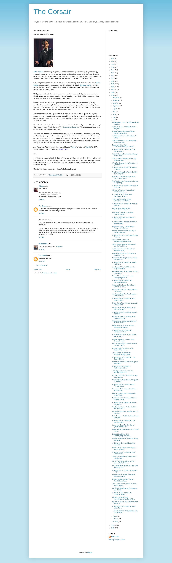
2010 (113, 81)
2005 (113, 95)
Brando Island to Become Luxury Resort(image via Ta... (122, 276)
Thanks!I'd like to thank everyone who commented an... (124, 322)
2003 (113, 528)
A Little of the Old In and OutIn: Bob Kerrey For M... (123, 299)
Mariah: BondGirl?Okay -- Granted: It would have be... (124, 254)
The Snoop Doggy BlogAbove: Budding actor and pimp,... (124, 173)
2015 (113, 67)
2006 (113, 92)
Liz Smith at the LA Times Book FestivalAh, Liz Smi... (122, 195)
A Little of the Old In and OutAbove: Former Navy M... (123, 249)
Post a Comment (41, 265)
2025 (113, 59)
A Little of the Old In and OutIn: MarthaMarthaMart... (122, 281)
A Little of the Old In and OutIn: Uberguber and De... (122, 331)
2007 (113, 89)
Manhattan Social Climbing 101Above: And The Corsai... (124, 398)
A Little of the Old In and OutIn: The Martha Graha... (123, 421)
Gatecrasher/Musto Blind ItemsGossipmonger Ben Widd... (123, 498)
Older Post (97, 269)
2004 (113, 525)
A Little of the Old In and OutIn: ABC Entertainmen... (123, 453)
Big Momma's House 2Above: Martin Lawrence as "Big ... (123, 317)
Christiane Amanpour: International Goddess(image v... (123, 191)
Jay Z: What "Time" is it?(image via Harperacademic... (123, 267)
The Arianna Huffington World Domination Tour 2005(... (121, 200)
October (115, 103)
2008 (113, 87)
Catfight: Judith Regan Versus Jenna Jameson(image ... (124, 308)
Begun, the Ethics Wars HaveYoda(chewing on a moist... (123, 146)
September (116, 106)
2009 (113, 84)
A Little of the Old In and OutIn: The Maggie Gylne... (123, 150)
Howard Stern (85, 85)
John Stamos (38, 72)
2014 (113, 70)
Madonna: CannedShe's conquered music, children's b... (123, 177)
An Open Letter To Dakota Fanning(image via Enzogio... (122, 240)
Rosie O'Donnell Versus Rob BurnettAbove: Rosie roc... (121, 209)
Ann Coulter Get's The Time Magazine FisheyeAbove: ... (124, 295)
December (116, 97)
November (116, 100)
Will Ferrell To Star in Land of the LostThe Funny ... (122, 213)
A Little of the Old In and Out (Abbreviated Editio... (121, 367)
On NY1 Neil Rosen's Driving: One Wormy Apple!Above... (123, 462)
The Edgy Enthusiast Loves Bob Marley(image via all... (122, 371)
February (116, 519)
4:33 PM (41, 249)
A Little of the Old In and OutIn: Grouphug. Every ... (122, 493)
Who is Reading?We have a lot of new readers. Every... (124, 344)
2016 (113, 64)
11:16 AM (42, 261)
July (114, 111)
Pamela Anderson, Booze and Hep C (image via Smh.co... (124, 231)
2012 (113, 75)
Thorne (73, 147)
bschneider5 (43, 244)
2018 (113, 61)
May (114, 117)
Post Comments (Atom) (49, 273)
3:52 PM (41, 237)
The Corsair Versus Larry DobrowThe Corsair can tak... (124, 141)
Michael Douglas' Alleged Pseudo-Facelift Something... (123, 480)
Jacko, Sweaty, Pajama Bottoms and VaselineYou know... (124, 245)
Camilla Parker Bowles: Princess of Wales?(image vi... (123, 475)
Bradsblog (59, 246)
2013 (113, 73)
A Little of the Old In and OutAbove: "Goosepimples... (123, 385)
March (115, 516)
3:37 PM (41, 213)
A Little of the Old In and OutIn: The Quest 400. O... (123, 358)
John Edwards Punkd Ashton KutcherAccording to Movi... (122, 353)
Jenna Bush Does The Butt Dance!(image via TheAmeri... (123, 426)
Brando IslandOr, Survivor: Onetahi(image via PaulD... (121, 435)
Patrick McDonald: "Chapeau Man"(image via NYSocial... (123, 227)
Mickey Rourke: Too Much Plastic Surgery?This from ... (122, 349)
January (115, 521)
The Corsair (52, 12)
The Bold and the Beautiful (69, 127)
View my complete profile (117, 540)
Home (68, 269)
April (114, 120)
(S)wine (41, 186)
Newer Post (37, 269)
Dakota (88, 147)
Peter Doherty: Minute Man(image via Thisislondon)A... (124, 448)
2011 (113, 78)
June (114, 114)
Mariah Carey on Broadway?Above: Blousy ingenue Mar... (123, 132)
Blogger (89, 552)
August (115, 109)
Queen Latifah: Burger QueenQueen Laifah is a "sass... (123, 286)
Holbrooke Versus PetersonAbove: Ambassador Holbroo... (123, 326)
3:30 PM (41, 199)
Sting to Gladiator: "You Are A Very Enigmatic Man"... (123, 340)
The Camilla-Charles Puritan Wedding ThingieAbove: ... (124, 407)
